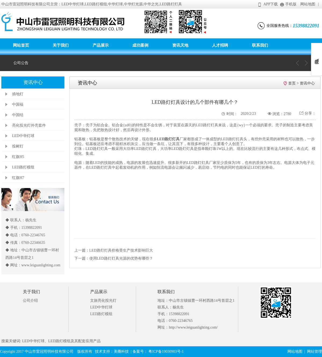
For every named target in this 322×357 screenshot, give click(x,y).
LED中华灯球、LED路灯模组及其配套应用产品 (61, 341)
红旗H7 (18, 178)
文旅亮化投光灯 (103, 301)
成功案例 (140, 45)
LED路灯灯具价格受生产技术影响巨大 (121, 250)
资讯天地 (180, 45)
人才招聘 (220, 45)
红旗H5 (18, 157)
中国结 (17, 115)
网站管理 (314, 351)
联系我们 (260, 45)
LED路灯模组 (23, 167)
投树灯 (17, 146)
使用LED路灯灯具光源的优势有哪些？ (121, 258)
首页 (292, 83)
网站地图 (307, 4)
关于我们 (61, 45)
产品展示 (101, 45)
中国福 (17, 104)
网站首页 (21, 45)
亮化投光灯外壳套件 (29, 125)
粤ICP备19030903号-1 (166, 351)
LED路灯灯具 (168, 139)
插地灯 (17, 94)
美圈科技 (121, 351)
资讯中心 (307, 83)
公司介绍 (30, 301)
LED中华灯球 (23, 136)
